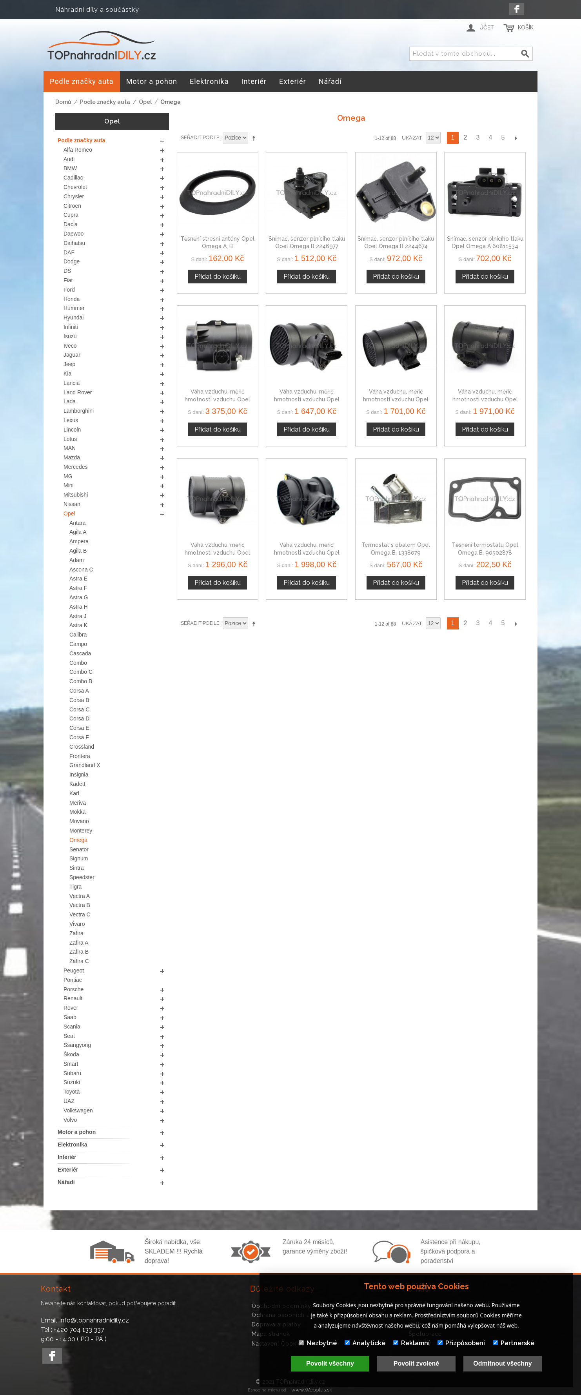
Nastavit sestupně (255, 138)
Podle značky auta (105, 102)
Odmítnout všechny (502, 1363)
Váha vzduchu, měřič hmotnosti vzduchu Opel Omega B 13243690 (395, 399)
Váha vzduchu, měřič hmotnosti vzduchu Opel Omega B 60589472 (485, 399)
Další (515, 138)
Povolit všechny (330, 1363)
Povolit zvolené (416, 1363)
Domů (63, 102)
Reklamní (411, 1343)
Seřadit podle (200, 137)
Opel (145, 102)
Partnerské (513, 1343)
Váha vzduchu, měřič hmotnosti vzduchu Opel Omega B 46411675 (307, 552)
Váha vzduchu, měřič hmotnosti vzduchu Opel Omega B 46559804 (217, 552)
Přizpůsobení (461, 1343)
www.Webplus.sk (311, 1390)
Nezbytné (318, 1343)
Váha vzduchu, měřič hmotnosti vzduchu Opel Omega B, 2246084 (217, 399)
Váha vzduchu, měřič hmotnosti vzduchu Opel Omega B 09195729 (307, 399)
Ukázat (411, 138)
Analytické (365, 1343)
